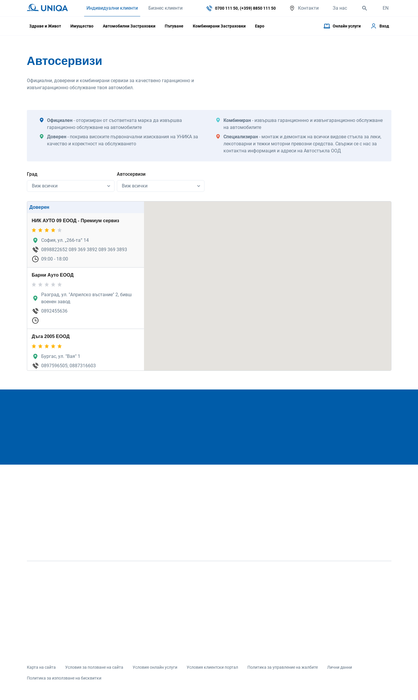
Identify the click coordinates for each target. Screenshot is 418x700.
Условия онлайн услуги (155, 667)
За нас (340, 8)
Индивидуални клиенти (112, 8)
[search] (364, 8)
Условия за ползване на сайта (94, 667)
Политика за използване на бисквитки (64, 678)
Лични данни (339, 667)
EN (385, 8)
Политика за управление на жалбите (282, 667)
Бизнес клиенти (165, 8)
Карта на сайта (41, 667)
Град (32, 174)
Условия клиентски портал (212, 667)
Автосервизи (131, 174)
